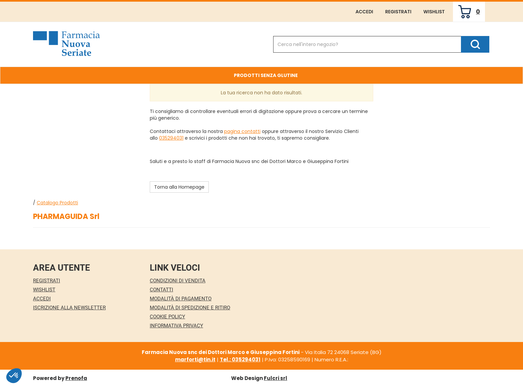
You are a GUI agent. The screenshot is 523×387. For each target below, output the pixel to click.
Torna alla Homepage (179, 187)
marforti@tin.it (195, 359)
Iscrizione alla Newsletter (69, 308)
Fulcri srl (275, 378)
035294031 (171, 138)
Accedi (364, 11)
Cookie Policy (167, 317)
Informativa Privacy (176, 326)
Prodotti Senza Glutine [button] (266, 75)
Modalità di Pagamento (180, 299)
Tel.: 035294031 (240, 359)
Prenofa (76, 378)
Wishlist (434, 11)
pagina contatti (242, 131)
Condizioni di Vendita (177, 281)
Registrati (398, 11)
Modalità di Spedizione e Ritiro (190, 308)
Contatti (161, 290)
